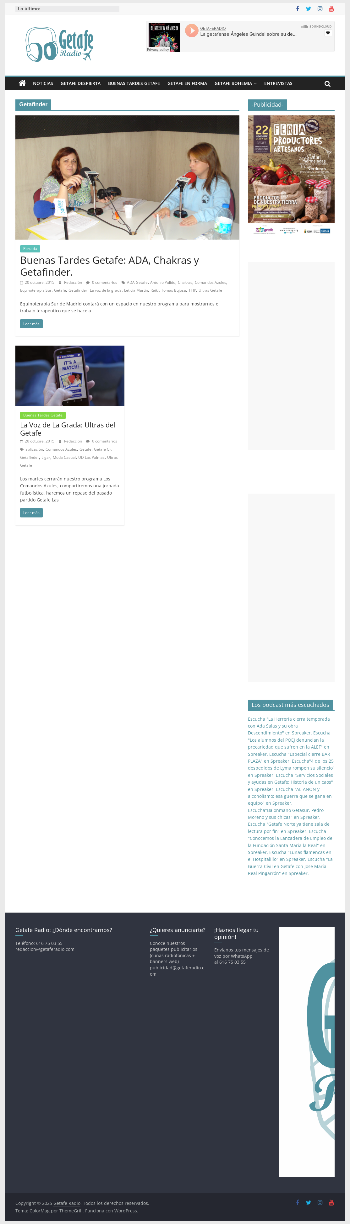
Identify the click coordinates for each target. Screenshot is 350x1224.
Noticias (43, 83)
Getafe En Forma (187, 83)
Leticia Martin (136, 290)
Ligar (45, 457)
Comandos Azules (210, 282)
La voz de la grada (106, 290)
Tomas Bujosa (173, 290)
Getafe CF (102, 449)
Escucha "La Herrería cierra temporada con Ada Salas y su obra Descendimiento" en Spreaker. (289, 726)
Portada (30, 248)
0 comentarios (101, 282)
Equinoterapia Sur (36, 290)
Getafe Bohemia (233, 83)
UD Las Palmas (91, 457)
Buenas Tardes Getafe (134, 83)
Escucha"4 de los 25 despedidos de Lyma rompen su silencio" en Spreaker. (291, 768)
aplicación (34, 449)
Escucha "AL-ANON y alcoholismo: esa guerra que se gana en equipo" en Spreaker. (290, 796)
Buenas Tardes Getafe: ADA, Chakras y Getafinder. (109, 265)
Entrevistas (278, 83)
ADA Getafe (137, 282)
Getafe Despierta (81, 83)
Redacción (73, 282)
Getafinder (77, 290)
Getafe (60, 290)
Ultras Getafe (210, 290)
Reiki (154, 290)
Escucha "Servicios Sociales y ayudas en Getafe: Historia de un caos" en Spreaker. (290, 782)
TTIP (192, 290)
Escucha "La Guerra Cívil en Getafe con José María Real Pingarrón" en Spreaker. (290, 866)
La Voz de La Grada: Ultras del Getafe (67, 428)
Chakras (185, 282)
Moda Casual (64, 457)
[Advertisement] (291, 356)
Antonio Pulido (162, 282)
